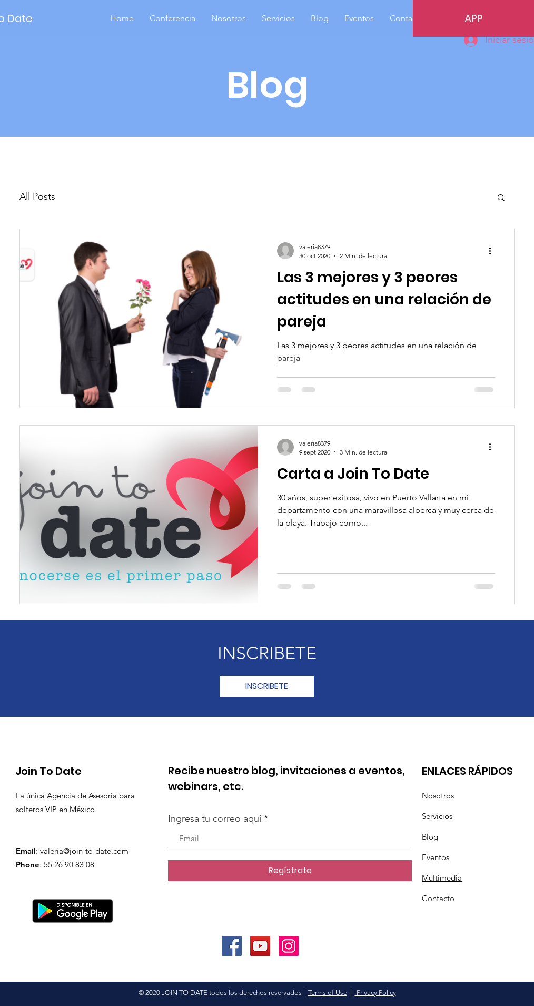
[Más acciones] (493, 250)
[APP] (473, 18)
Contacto (438, 898)
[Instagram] (289, 946)
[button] (501, 198)
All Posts (37, 196)
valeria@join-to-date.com (84, 851)
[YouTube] (260, 946)
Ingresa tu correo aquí (214, 818)
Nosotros (438, 796)
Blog (430, 837)
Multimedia (442, 878)
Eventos (435, 857)
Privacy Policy (375, 993)
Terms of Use (327, 993)
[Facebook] (232, 946)
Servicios (437, 816)
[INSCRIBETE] (267, 686)
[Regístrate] (290, 870)
